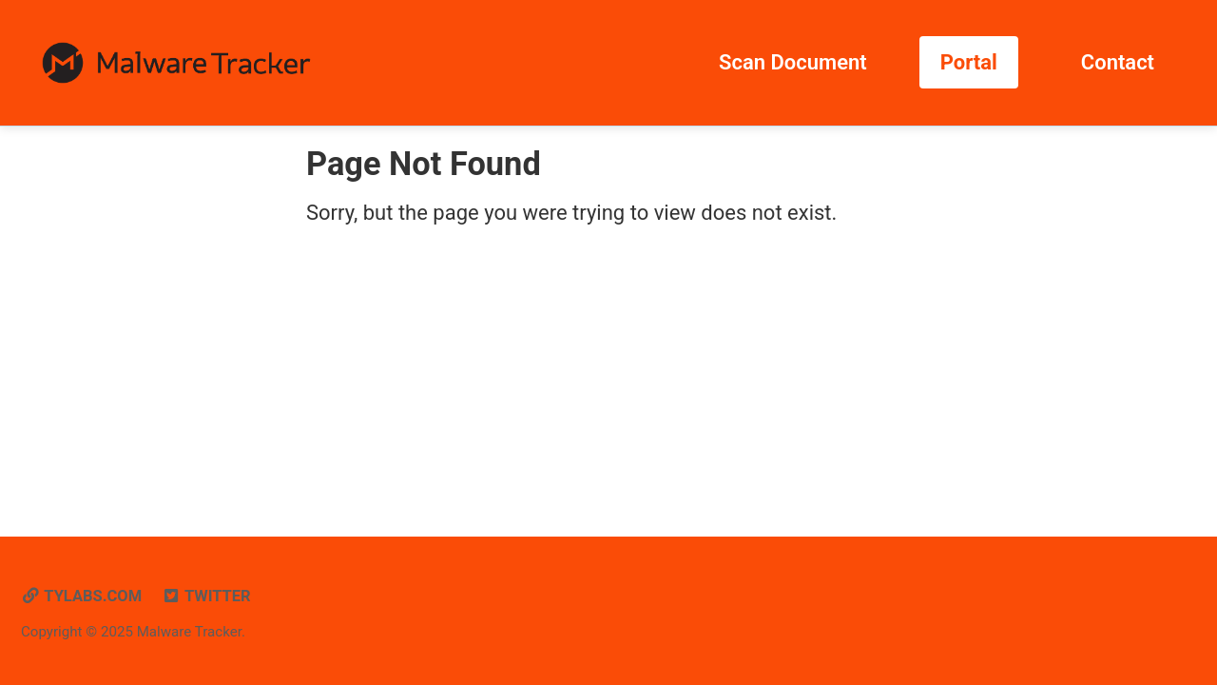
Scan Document (793, 62)
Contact (1117, 62)
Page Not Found (423, 164)
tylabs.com (81, 596)
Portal (968, 62)
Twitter (206, 596)
